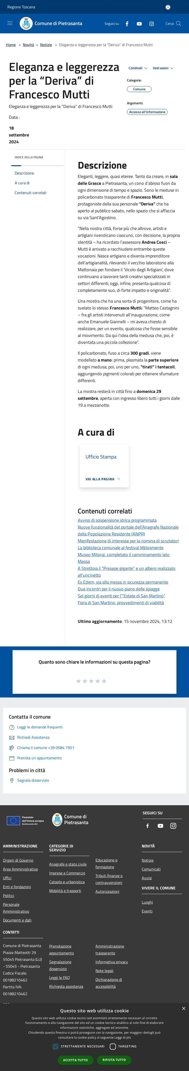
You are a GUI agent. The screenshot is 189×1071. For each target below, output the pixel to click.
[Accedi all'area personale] (168, 7)
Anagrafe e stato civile (68, 864)
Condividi (139, 68)
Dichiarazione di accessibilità (108, 983)
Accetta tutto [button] (75, 1060)
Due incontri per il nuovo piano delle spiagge (119, 589)
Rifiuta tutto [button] (114, 1060)
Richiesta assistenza (66, 986)
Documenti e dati (17, 920)
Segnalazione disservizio (60, 965)
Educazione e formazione (106, 863)
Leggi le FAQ (59, 977)
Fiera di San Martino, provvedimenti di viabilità (121, 602)
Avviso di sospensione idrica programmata (117, 520)
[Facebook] (125, 23)
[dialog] (94, 1037)
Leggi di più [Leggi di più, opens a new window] (122, 1037)
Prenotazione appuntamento (61, 949)
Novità (28, 45)
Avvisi (147, 878)
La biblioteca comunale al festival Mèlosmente (120, 547)
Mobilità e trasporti (65, 891)
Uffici (7, 878)
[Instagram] (150, 23)
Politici (8, 895)
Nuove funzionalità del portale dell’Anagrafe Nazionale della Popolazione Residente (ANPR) (128, 530)
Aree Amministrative (20, 869)
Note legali (104, 971)
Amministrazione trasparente (109, 949)
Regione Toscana (21, 7)
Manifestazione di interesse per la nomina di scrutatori (128, 540)
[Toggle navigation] (10, 23)
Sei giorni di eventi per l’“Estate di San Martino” (121, 595)
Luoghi (147, 902)
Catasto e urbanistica (67, 882)
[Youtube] (137, 23)
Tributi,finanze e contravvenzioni (109, 879)
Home (11, 45)
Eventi (147, 911)
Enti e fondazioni (17, 887)
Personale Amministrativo (16, 907)
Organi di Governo (18, 860)
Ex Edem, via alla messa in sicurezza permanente (123, 582)
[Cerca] (179, 24)
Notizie (46, 45)
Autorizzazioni (107, 891)
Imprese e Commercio (67, 873)
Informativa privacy (111, 962)
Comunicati (151, 869)
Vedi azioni (164, 68)
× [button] (183, 1009)
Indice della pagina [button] (29, 157)
